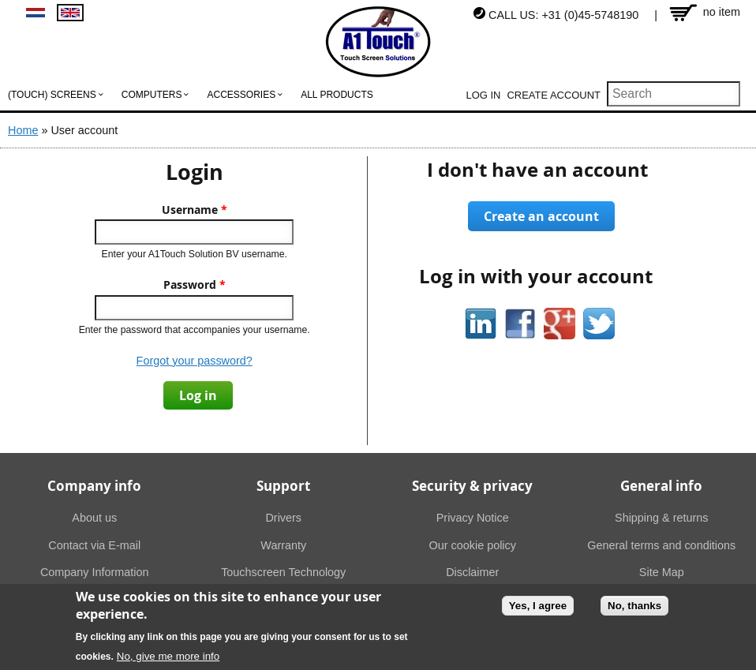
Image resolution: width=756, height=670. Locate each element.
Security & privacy (472, 486)
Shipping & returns (661, 517)
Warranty (283, 545)
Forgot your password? (195, 360)
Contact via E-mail (94, 545)
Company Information (94, 572)
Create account (554, 95)
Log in (483, 95)
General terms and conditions (661, 545)
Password (194, 285)
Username (194, 210)
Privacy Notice (472, 517)
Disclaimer (472, 572)
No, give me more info (168, 659)
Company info (94, 486)
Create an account (541, 216)
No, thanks (634, 609)
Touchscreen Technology (283, 572)
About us (94, 517)
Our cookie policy (472, 545)
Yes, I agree (538, 609)
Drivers (283, 517)
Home (23, 130)
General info (661, 486)
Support (283, 486)
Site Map (661, 572)
